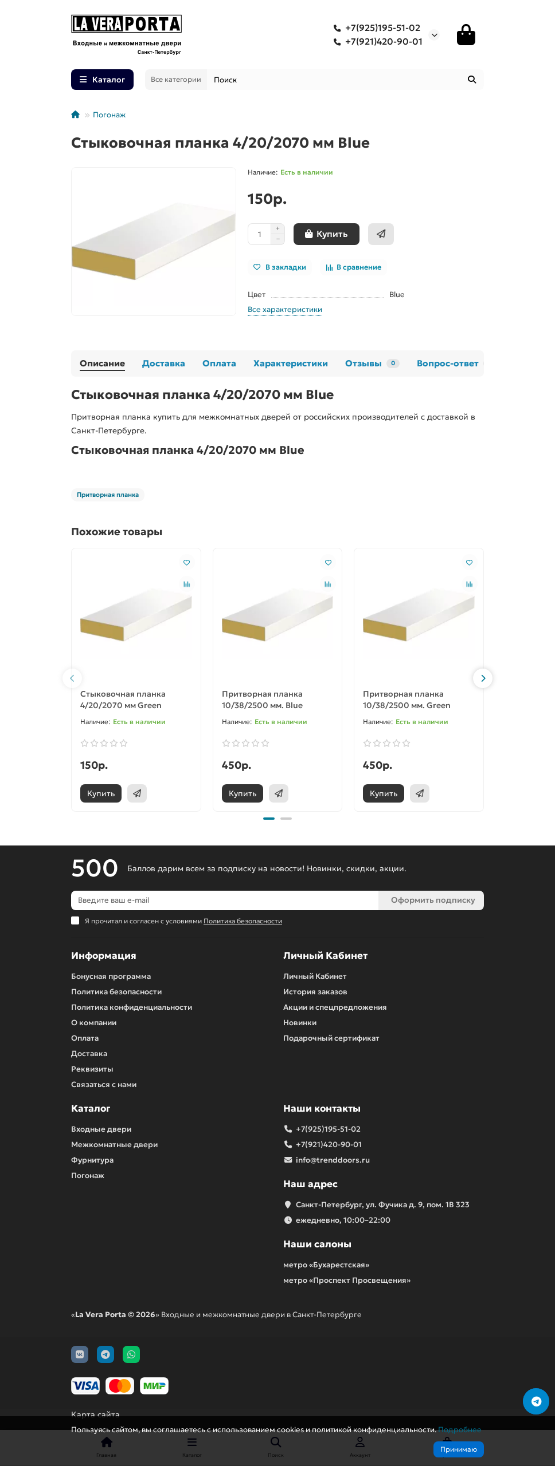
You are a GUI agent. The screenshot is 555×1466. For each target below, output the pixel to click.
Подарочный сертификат (331, 1038)
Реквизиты (92, 1069)
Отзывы (372, 363)
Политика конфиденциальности (131, 1007)
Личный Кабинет (325, 956)
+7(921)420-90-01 (376, 41)
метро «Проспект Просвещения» (347, 1280)
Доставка (163, 363)
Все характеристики (285, 309)
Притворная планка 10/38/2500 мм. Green (407, 699)
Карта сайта (95, 1414)
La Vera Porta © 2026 (115, 1314)
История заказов (315, 992)
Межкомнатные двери (114, 1144)
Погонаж (109, 115)
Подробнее (460, 1430)
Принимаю (458, 1449)
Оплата (219, 363)
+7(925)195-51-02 (374, 28)
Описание (102, 363)
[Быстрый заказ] (381, 234)
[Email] (224, 900)
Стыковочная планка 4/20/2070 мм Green (123, 699)
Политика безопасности (116, 992)
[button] (72, 678)
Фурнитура (92, 1160)
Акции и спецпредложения (335, 1007)
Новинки (299, 1023)
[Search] (345, 79)
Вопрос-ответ (457, 363)
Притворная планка (108, 495)
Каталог (90, 1109)
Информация (103, 956)
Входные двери (101, 1129)
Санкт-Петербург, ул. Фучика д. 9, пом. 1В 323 (383, 1205)
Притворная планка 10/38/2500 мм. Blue (262, 699)
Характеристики (290, 363)
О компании (93, 1023)
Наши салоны (317, 1244)
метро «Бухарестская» (326, 1265)
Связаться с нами (103, 1084)
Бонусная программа (111, 976)
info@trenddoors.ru (333, 1160)
